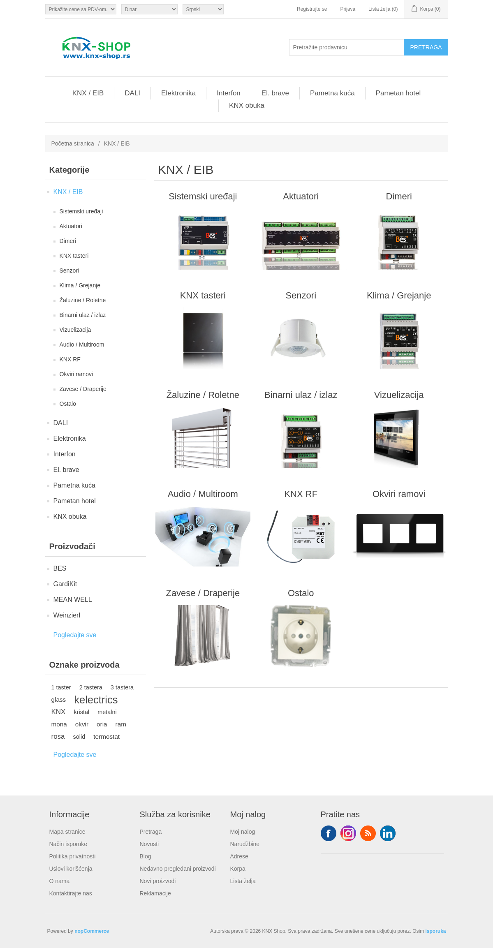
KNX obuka (246, 105)
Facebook (328, 833)
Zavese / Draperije (83, 389)
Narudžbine (245, 844)
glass (58, 699)
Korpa (237, 868)
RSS (368, 833)
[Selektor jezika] (203, 9)
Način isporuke (68, 844)
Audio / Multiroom (82, 344)
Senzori (69, 270)
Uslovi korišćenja (71, 868)
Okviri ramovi (76, 374)
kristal (81, 712)
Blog (145, 856)
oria (102, 724)
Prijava (347, 9)
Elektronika (178, 93)
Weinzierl (67, 615)
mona (59, 724)
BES (60, 568)
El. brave (275, 93)
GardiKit (65, 583)
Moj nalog (242, 831)
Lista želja (243, 881)
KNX (58, 712)
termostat (106, 736)
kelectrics (96, 699)
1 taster (61, 687)
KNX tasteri (74, 255)
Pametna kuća (332, 93)
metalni (107, 712)
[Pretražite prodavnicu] (346, 47)
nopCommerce (91, 931)
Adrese (239, 856)
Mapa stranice (67, 831)
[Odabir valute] (149, 9)
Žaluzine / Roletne (83, 300)
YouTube (388, 833)
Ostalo (68, 403)
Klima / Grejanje (80, 285)
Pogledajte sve (75, 634)
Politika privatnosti (72, 856)
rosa (58, 736)
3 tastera (122, 687)
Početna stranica (72, 143)
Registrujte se (312, 9)
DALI (132, 93)
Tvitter (348, 833)
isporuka (435, 931)
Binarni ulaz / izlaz (83, 315)
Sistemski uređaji (81, 211)
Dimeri (68, 241)
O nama (59, 881)
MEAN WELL (72, 599)
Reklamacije (155, 893)
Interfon (229, 93)
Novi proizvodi (158, 881)
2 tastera (90, 687)
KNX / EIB (88, 93)
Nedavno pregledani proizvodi (178, 868)
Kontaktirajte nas (70, 893)
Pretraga (151, 831)
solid (79, 736)
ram (121, 724)
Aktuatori (71, 226)
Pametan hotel (398, 93)
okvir (81, 724)
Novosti (149, 844)
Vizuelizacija (75, 329)
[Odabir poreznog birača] (80, 9)
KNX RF (70, 359)
